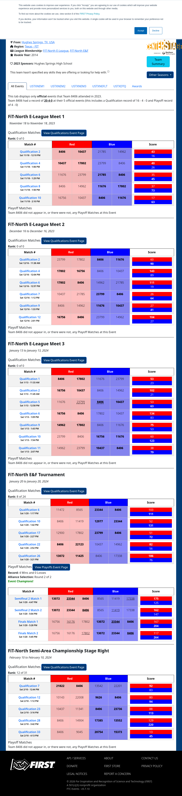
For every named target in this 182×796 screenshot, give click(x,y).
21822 (60, 686)
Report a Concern (117, 774)
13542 (99, 686)
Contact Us (149, 758)
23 (29, 709)
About (108, 758)
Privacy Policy (90, 14)
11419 (79, 521)
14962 (122, 152)
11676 (62, 175)
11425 (79, 556)
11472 (60, 510)
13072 (60, 556)
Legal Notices (77, 774)
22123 (79, 544)
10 (30, 198)
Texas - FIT (32, 46)
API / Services (76, 758)
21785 (102, 152)
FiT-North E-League (55, 51)
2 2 (28, 610)
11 (30, 448)
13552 (118, 720)
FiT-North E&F (79, 51)
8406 (62, 152)
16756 (62, 198)
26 (29, 556)
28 (29, 720)
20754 (99, 732)
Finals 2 (28, 633)
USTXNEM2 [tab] (58, 86)
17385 (99, 720)
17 (29, 533)
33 (29, 732)
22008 (79, 697)
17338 (118, 556)
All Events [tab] (17, 86)
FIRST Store (112, 766)
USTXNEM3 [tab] (78, 86)
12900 (60, 533)
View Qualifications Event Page (64, 133)
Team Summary (158, 62)
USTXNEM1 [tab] (37, 86)
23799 (102, 163)
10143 (60, 697)
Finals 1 (28, 622)
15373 (118, 732)
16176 (71, 622)
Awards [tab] (137, 86)
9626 (98, 697)
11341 (79, 709)
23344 (99, 510)
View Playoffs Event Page (51, 567)
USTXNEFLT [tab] (99, 86)
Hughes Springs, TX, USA (38, 42)
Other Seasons (159, 75)
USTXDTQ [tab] (120, 86)
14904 (79, 720)
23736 (118, 709)
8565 (79, 510)
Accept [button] (140, 30)
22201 (118, 686)
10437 (82, 152)
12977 (99, 521)
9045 (79, 732)
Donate (72, 766)
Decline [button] (155, 30)
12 (30, 317)
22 (29, 544)
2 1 (28, 599)
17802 (82, 163)
